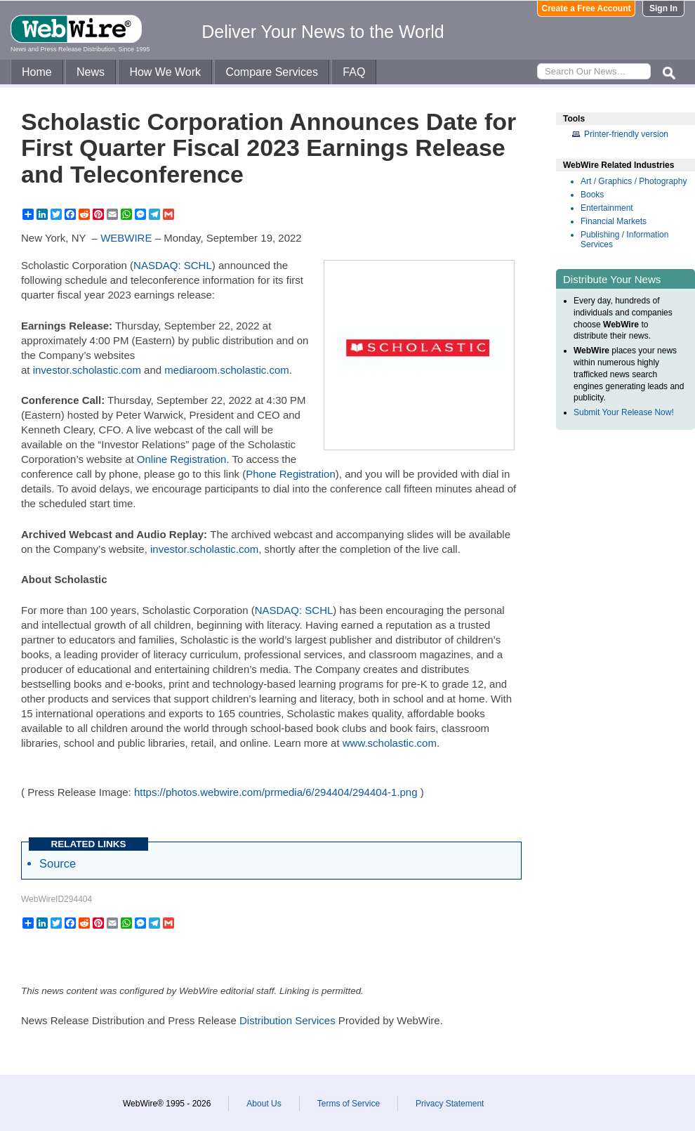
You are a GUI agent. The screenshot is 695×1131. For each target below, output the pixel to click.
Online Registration (182, 459)
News (91, 72)
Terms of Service (348, 1104)
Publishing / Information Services (624, 239)
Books (592, 195)
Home (37, 72)
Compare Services (271, 72)
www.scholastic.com (390, 743)
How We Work (165, 72)
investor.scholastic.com (87, 370)
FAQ (354, 72)
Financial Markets (614, 221)
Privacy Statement (450, 1104)
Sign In (663, 8)
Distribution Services (287, 1020)
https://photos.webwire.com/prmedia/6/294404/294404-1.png (276, 792)
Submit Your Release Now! (624, 412)
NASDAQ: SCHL (172, 265)
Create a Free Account (586, 8)
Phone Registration (291, 474)
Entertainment (607, 208)
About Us (263, 1104)
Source (57, 863)
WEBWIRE (126, 238)
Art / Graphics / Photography (634, 181)
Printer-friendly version (626, 134)
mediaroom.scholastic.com (226, 370)
